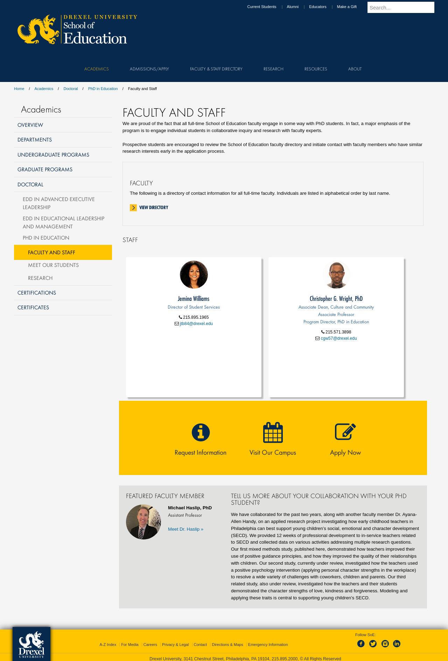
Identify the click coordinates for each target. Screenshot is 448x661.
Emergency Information (268, 644)
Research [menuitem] (274, 68)
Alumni (300, 7)
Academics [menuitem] (96, 68)
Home (19, 89)
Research (40, 277)
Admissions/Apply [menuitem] (149, 68)
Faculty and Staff (51, 252)
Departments (35, 139)
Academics (44, 89)
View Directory (153, 207)
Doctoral (70, 89)
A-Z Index (107, 644)
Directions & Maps (227, 644)
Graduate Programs (45, 169)
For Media (130, 644)
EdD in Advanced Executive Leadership (59, 203)
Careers (150, 644)
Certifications (37, 292)
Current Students (268, 7)
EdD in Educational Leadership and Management (63, 222)
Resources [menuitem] (315, 68)
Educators (324, 7)
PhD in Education (103, 89)
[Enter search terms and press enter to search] (405, 7)
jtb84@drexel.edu (196, 323)
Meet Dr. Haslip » (185, 529)
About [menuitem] (355, 68)
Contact (200, 644)
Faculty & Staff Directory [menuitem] (216, 68)
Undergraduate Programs (53, 154)
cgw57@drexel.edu (338, 338)
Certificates (33, 307)
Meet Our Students (53, 264)
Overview (30, 124)
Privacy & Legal (175, 644)
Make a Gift (353, 7)
